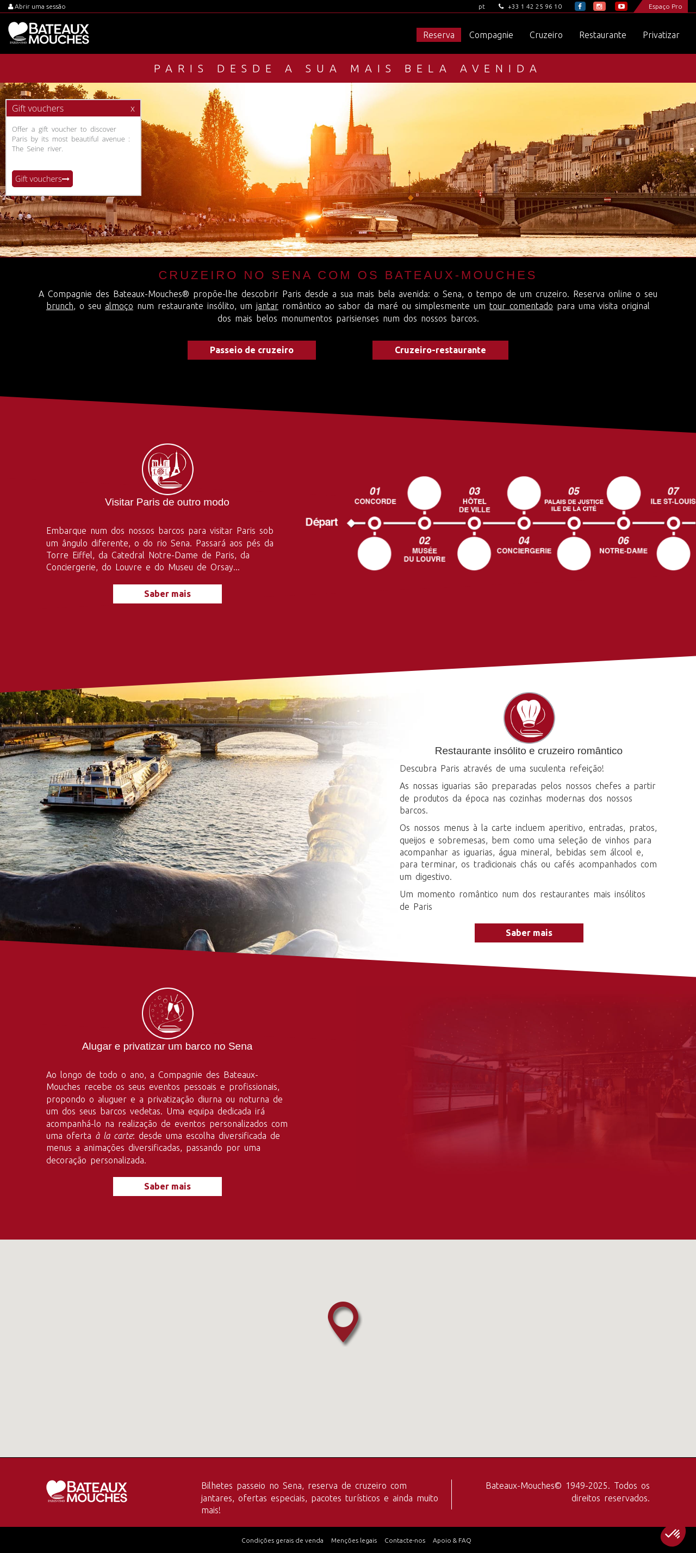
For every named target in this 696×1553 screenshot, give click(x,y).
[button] (673, 1534)
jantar (267, 306)
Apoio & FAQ (452, 1540)
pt (481, 6)
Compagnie (491, 35)
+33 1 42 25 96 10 (530, 6)
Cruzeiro (546, 35)
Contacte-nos (404, 1540)
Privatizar (661, 35)
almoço (119, 306)
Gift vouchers (42, 179)
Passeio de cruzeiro (252, 350)
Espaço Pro (665, 6)
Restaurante (602, 35)
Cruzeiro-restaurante (440, 350)
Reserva (439, 35)
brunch (59, 306)
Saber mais (167, 594)
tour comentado (521, 306)
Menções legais (354, 1540)
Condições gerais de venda (282, 1540)
